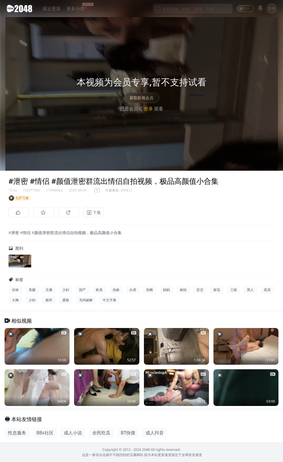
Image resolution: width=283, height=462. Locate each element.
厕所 (48, 300)
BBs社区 (44, 433)
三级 (233, 289)
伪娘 (116, 289)
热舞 (149, 289)
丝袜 (15, 289)
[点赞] (19, 212)
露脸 (65, 300)
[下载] (93, 212)
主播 (48, 289)
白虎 (132, 289)
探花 (216, 289)
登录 (271, 8)
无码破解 (86, 300)
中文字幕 (109, 300)
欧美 (99, 289)
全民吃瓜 (101, 433)
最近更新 (52, 8)
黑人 (250, 289)
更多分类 (75, 8)
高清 (267, 289)
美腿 (32, 289)
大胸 (15, 300)
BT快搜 (128, 433)
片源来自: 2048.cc (118, 190)
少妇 (65, 289)
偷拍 (183, 289)
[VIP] (245, 8)
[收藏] (43, 212)
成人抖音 (155, 433)
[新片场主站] (21, 9)
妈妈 (166, 289)
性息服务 (17, 433)
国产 (82, 289)
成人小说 (73, 433)
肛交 (199, 289)
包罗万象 (19, 198)
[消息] (260, 8)
